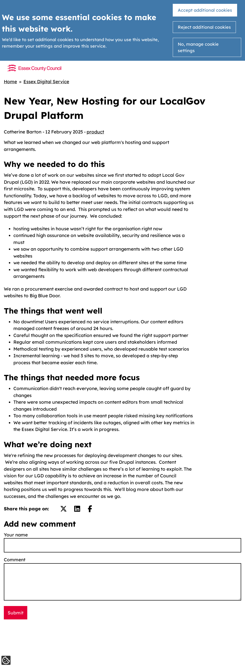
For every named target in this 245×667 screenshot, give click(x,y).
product (95, 132)
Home (10, 81)
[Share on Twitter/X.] (64, 508)
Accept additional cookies (205, 10)
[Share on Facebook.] (90, 508)
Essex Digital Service (46, 81)
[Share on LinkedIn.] (77, 508)
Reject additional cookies (204, 27)
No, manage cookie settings (198, 47)
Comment (14, 559)
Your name (16, 535)
